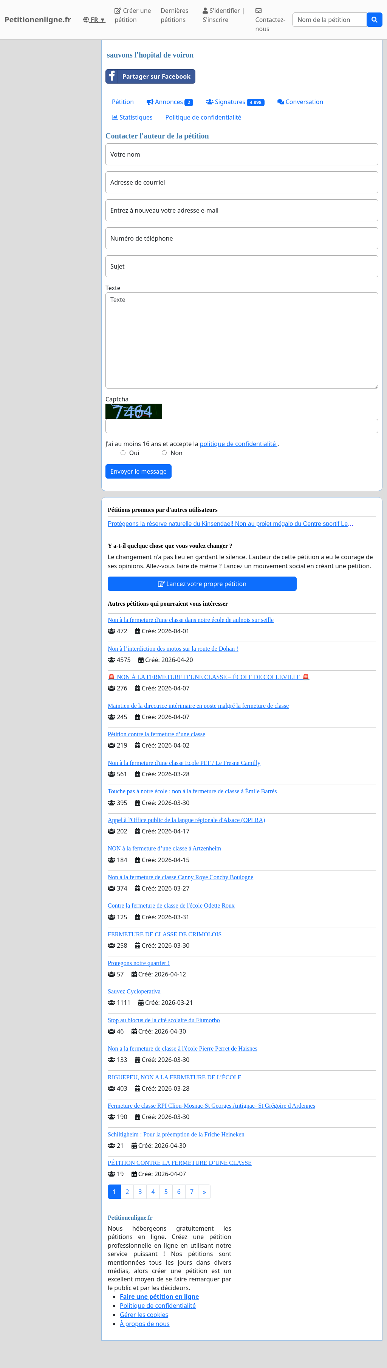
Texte (113, 288)
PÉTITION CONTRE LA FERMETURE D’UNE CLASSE (180, 1163)
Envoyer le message (138, 471)
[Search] (330, 19)
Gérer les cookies (144, 1314)
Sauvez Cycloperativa (134, 991)
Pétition (123, 102)
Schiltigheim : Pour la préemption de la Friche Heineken (176, 1134)
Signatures (235, 102)
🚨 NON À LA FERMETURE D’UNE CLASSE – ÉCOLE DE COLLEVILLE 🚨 (209, 677)
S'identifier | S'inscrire (224, 15)
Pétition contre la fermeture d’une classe (156, 734)
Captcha (116, 399)
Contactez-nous (270, 20)
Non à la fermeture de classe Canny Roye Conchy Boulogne (180, 877)
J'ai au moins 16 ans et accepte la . (192, 444)
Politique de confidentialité (203, 117)
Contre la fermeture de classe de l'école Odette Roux (171, 905)
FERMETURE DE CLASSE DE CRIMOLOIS (164, 934)
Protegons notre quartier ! (139, 963)
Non (176, 453)
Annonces (170, 102)
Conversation (300, 102)
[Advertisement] (48, 153)
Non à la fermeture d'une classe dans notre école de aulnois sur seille (191, 620)
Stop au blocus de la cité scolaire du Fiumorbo (164, 1020)
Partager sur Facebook (148, 76)
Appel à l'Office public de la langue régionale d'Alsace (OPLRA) (186, 820)
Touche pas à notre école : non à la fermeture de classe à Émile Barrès (192, 791)
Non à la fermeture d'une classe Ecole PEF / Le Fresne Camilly (184, 763)
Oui (134, 453)
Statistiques (132, 117)
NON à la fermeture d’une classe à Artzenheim (164, 848)
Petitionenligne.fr (38, 19)
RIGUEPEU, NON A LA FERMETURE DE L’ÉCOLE (174, 1077)
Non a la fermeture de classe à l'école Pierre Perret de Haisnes (182, 1048)
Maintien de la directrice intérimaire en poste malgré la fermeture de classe (198, 706)
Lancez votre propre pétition (202, 584)
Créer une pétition (133, 15)
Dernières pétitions (174, 15)
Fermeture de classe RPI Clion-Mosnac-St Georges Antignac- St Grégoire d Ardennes (211, 1105)
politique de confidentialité (238, 444)
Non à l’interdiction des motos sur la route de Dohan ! (173, 648)
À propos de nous (145, 1324)
